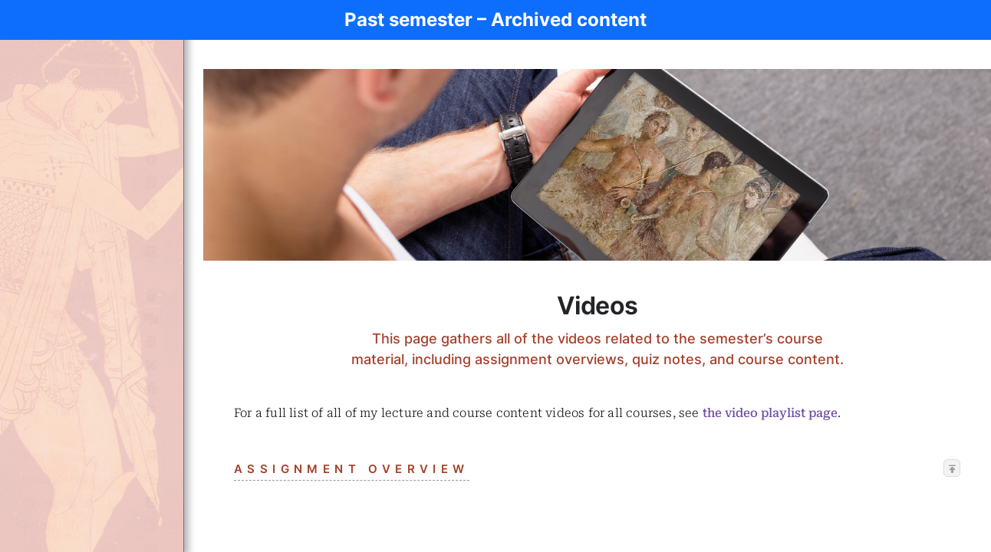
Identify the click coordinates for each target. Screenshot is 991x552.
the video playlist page (770, 413)
